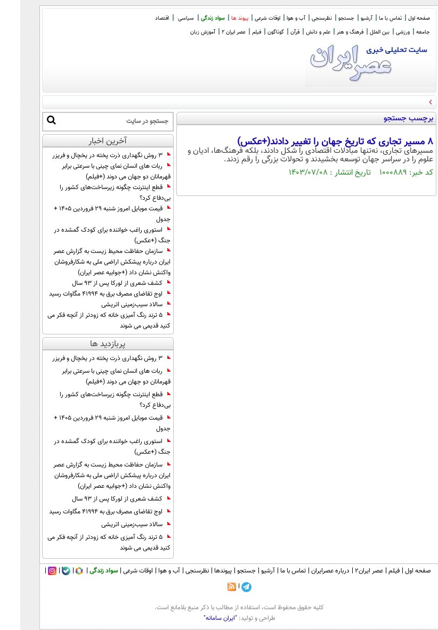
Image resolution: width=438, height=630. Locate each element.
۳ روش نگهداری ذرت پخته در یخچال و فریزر (91, 155)
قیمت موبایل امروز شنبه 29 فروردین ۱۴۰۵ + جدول (92, 214)
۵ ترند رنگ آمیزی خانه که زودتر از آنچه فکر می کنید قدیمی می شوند (88, 320)
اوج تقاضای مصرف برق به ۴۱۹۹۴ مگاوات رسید (89, 294)
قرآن (274, 32)
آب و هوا (275, 18)
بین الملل (359, 32)
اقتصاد (142, 18)
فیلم (236, 32)
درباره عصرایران (310, 571)
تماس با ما (370, 18)
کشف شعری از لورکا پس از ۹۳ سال (101, 283)
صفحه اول (399, 18)
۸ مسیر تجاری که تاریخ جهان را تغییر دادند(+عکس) (315, 142)
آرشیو (346, 18)
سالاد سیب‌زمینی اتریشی (115, 304)
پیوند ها (219, 18)
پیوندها (203, 571)
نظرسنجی (301, 18)
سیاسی (166, 18)
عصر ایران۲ (349, 571)
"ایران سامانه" (200, 618)
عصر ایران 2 (213, 32)
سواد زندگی (193, 18)
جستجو (326, 18)
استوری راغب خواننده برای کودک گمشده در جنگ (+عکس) (92, 235)
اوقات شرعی (247, 18)
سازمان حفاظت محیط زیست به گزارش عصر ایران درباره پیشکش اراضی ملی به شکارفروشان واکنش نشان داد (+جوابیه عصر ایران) (91, 262)
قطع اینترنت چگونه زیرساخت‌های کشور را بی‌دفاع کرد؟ (94, 193)
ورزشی (383, 32)
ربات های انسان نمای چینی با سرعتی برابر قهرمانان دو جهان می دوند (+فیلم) (96, 171)
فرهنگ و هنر (330, 32)
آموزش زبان (182, 32)
